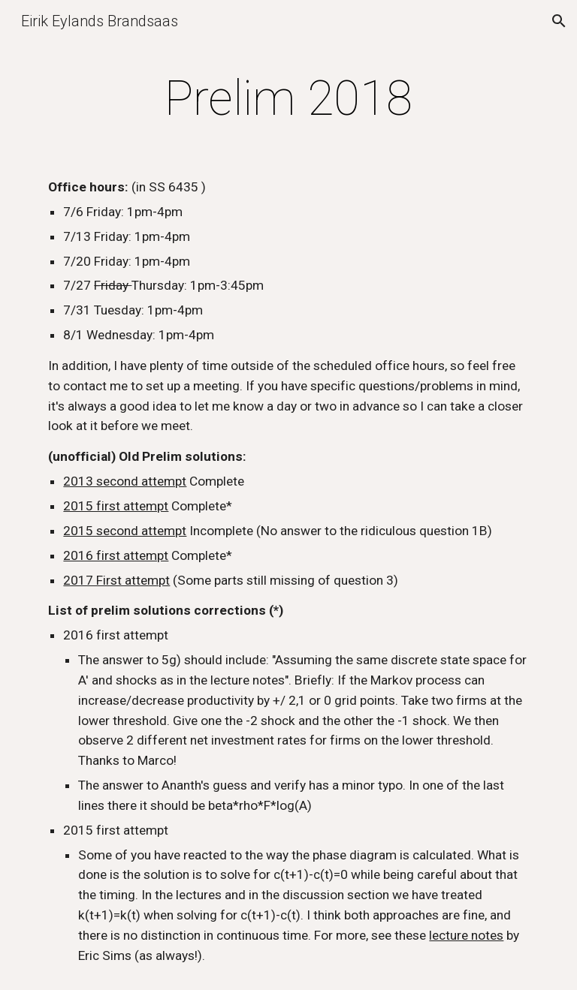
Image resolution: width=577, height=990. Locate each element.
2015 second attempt (124, 530)
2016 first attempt (115, 555)
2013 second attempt (124, 481)
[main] (288, 99)
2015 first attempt (115, 505)
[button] (559, 21)
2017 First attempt (116, 580)
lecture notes (466, 935)
